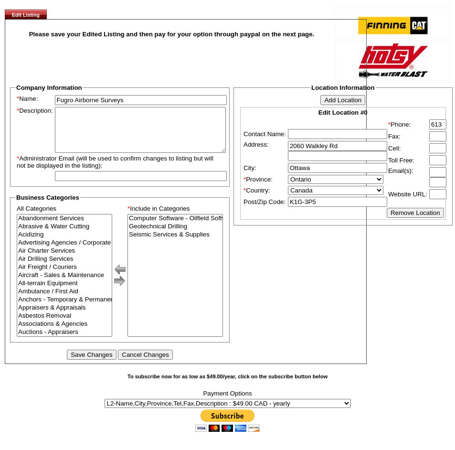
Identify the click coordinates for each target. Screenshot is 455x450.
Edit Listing (26, 15)
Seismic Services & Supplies (175, 243)
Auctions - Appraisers (64, 341)
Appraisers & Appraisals (64, 316)
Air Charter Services (64, 260)
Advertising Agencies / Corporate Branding (64, 251)
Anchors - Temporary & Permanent (64, 308)
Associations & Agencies (64, 333)
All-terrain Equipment (64, 292)
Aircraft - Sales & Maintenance (64, 284)
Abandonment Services (64, 227)
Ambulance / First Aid (64, 300)
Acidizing (64, 243)
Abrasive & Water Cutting (64, 235)
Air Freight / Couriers (64, 276)
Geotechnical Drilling (175, 235)
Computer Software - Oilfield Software (175, 227)
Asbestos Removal (64, 325)
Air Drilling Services (64, 268)
